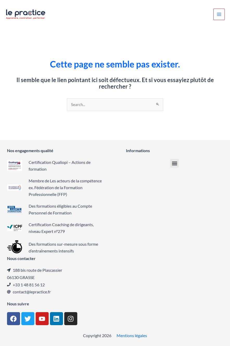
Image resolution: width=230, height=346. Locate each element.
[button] (174, 163)
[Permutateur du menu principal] (219, 14)
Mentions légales (132, 335)
